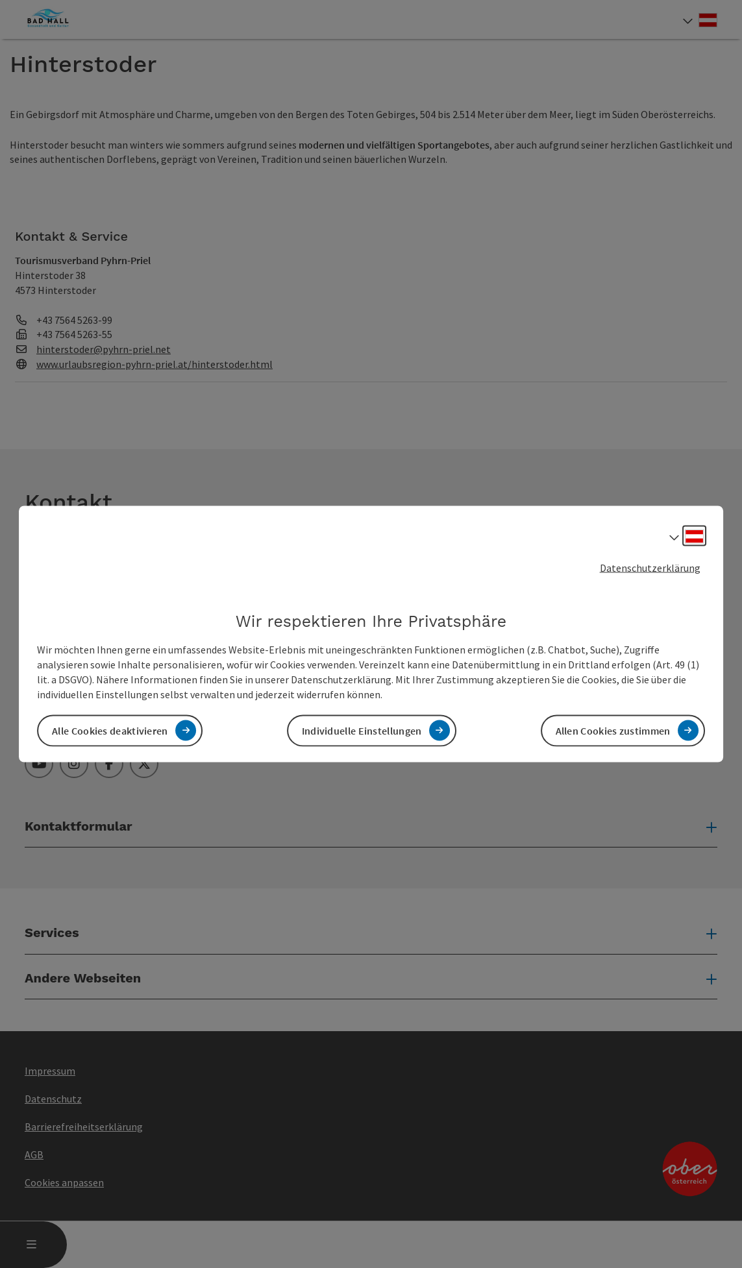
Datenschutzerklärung (650, 567)
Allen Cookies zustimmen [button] (613, 730)
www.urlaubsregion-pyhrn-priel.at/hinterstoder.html (154, 364)
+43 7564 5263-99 (74, 319)
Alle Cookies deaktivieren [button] (110, 730)
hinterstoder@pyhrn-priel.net (103, 349)
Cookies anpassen (64, 1182)
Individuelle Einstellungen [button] (362, 730)
